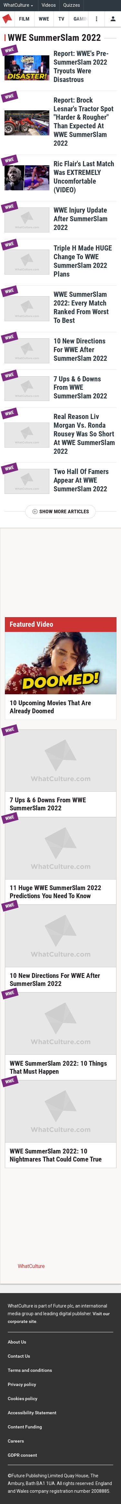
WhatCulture (31, 1266)
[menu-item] (24, 19)
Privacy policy (22, 1384)
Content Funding (25, 1426)
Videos (49, 5)
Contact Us (19, 1356)
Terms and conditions (30, 1370)
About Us (17, 1341)
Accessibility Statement (32, 1412)
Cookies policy (22, 1398)
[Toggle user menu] (113, 19)
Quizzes (71, 5)
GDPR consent (22, 1455)
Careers (16, 1441)
